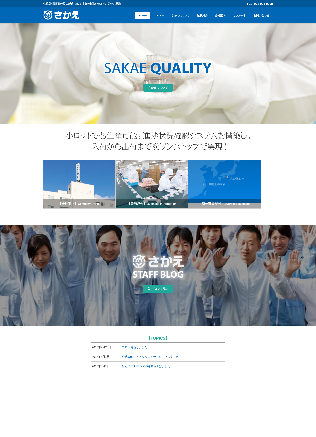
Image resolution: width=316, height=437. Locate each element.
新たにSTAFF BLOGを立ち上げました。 (147, 362)
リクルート (239, 15)
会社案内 (220, 15)
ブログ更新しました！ (136, 343)
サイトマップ (214, 417)
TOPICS (159, 15)
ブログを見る (158, 284)
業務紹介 (202, 15)
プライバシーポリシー (220, 412)
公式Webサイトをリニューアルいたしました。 (151, 352)
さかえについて (180, 15)
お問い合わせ (261, 15)
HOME (143, 15)
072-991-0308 (75, 408)
